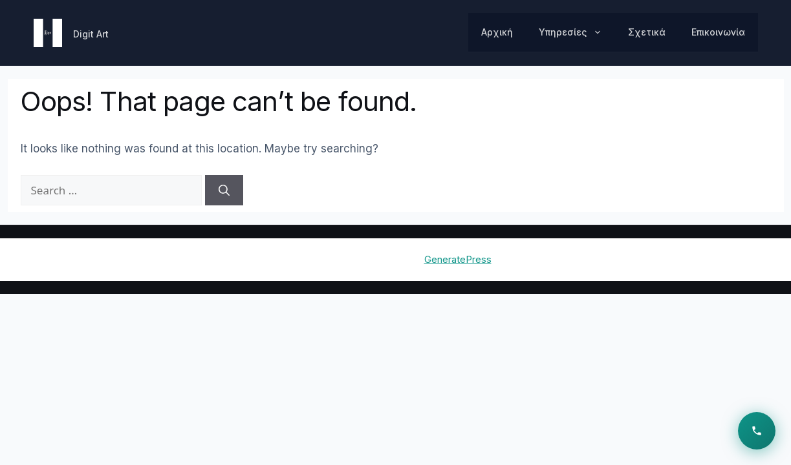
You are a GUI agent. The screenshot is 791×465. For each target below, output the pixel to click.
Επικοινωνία (718, 31)
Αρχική (497, 31)
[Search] (224, 190)
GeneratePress (458, 259)
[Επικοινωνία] (756, 431)
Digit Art (91, 33)
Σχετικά (647, 31)
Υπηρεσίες (577, 32)
